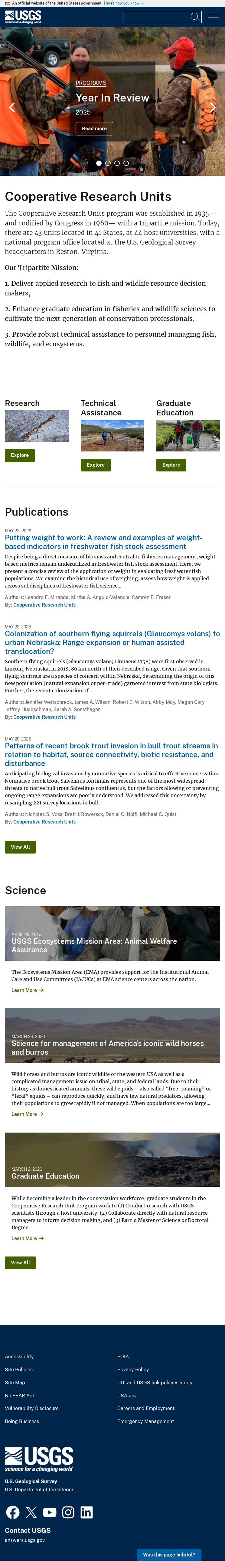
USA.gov (127, 1396)
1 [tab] (99, 163)
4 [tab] (126, 163)
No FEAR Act (19, 1396)
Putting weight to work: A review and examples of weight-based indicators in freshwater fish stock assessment (103, 542)
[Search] (196, 17)
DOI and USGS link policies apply (155, 1383)
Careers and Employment (145, 1408)
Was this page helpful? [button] (169, 1555)
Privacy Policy (133, 1370)
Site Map (15, 1383)
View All (20, 847)
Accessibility (19, 1357)
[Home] (23, 22)
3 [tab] (117, 163)
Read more (94, 128)
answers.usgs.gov (25, 1540)
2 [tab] (108, 163)
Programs (91, 83)
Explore (20, 455)
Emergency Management (145, 1421)
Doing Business (22, 1421)
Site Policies (19, 1370)
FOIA (123, 1357)
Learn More (24, 990)
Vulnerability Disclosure (32, 1408)
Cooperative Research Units (44, 605)
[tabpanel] (112, 101)
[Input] (162, 17)
